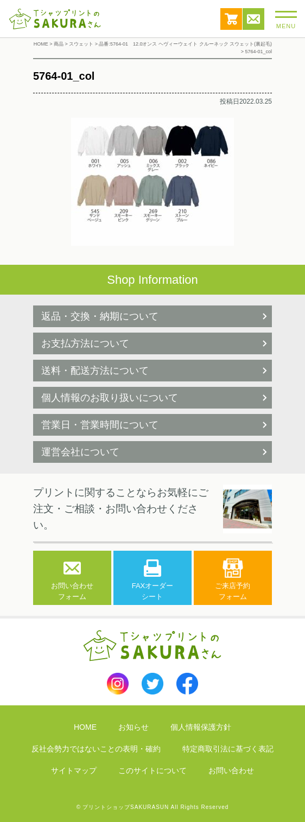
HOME (85, 727)
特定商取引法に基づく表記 (228, 748)
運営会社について (80, 452)
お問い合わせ (253, 19)
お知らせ (133, 727)
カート (231, 19)
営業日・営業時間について (99, 424)
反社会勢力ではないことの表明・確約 (96, 748)
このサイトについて (152, 770)
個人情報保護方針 (200, 727)
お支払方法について (85, 343)
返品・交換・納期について (99, 316)
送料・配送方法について (95, 370)
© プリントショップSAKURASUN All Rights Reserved (153, 807)
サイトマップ (74, 770)
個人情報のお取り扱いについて (109, 397)
